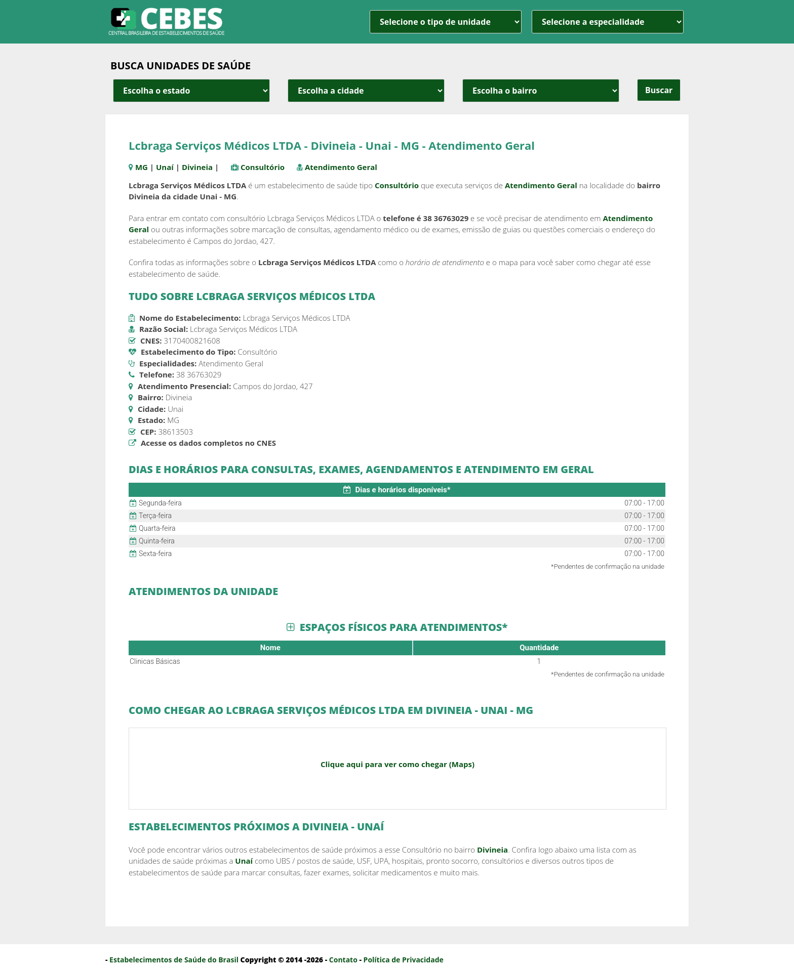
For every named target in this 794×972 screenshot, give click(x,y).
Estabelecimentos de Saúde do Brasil (174, 959)
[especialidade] (608, 21)
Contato (343, 959)
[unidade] (446, 21)
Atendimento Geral (341, 167)
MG (141, 167)
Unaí (165, 167)
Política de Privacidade (404, 959)
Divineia (197, 167)
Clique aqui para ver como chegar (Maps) (397, 764)
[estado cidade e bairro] (191, 90)
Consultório (263, 167)
